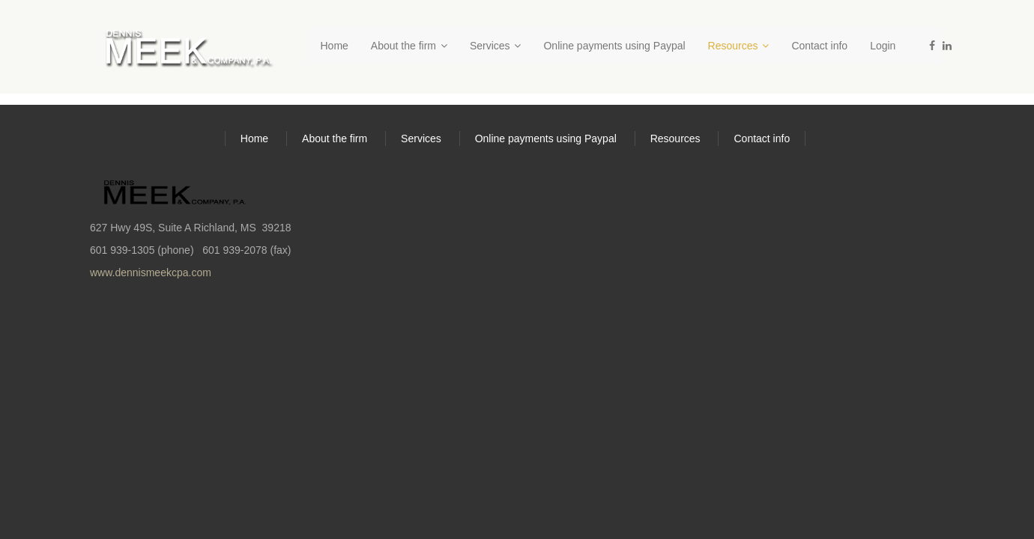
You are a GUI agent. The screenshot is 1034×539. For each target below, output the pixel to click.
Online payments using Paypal (614, 46)
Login (882, 46)
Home (334, 46)
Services (495, 45)
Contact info (819, 46)
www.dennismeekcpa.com (150, 272)
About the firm (409, 45)
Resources (739, 45)
